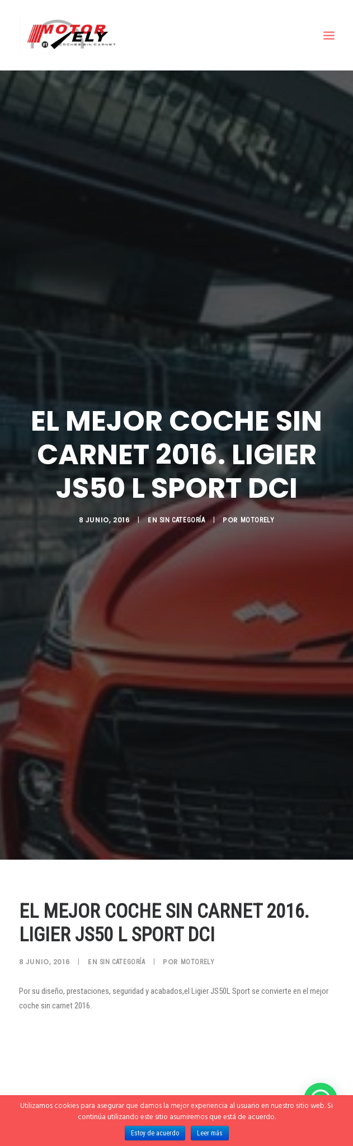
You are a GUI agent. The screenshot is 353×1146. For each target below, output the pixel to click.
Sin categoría (182, 512)
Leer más (210, 1133)
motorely (258, 512)
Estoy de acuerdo (155, 1133)
